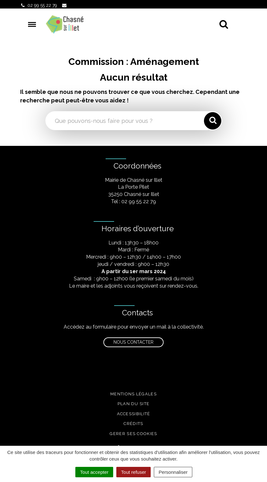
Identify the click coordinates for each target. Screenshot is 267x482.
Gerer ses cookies (133, 433)
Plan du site (134, 403)
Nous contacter (133, 342)
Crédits (133, 423)
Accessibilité (133, 413)
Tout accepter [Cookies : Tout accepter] (94, 472)
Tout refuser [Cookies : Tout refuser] (133, 472)
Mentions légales (133, 394)
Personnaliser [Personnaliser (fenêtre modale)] (173, 472)
